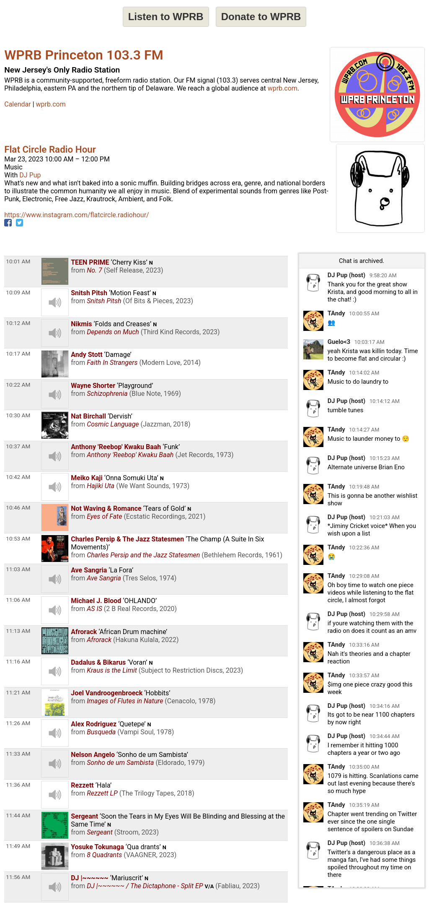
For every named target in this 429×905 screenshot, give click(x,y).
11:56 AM (18, 877)
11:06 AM (18, 599)
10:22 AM (18, 384)
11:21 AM (18, 692)
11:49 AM (18, 846)
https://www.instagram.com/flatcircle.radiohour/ (76, 215)
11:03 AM (18, 569)
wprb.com (282, 88)
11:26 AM (18, 723)
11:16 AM (18, 661)
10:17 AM (18, 353)
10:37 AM (18, 446)
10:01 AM (18, 261)
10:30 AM (18, 415)
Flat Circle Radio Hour (50, 149)
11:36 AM (18, 784)
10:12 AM (18, 323)
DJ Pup (30, 175)
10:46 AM (18, 507)
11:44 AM (18, 815)
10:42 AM (18, 476)
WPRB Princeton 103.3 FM (83, 55)
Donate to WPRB (261, 16)
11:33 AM (18, 753)
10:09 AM (18, 292)
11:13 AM (18, 630)
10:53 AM (18, 538)
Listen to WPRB (166, 16)
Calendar (17, 104)
